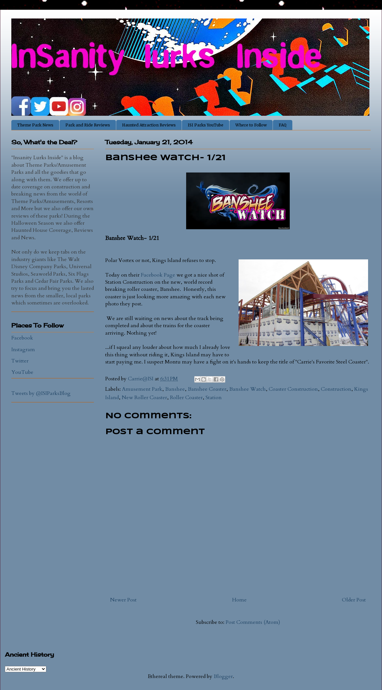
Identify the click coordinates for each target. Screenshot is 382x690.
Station (214, 397)
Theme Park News (35, 125)
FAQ (282, 125)
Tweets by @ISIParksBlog (41, 393)
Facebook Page (158, 275)
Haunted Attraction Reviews (149, 125)
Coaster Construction (293, 389)
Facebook (22, 337)
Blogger (223, 676)
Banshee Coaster (207, 389)
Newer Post (123, 599)
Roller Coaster (186, 397)
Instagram (23, 349)
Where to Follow (251, 125)
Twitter (19, 360)
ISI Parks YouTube (205, 125)
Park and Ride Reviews (87, 125)
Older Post (354, 599)
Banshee (175, 389)
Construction (336, 389)
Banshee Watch (247, 389)
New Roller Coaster (144, 397)
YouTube (22, 372)
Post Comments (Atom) (253, 622)
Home (239, 599)
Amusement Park (142, 389)
